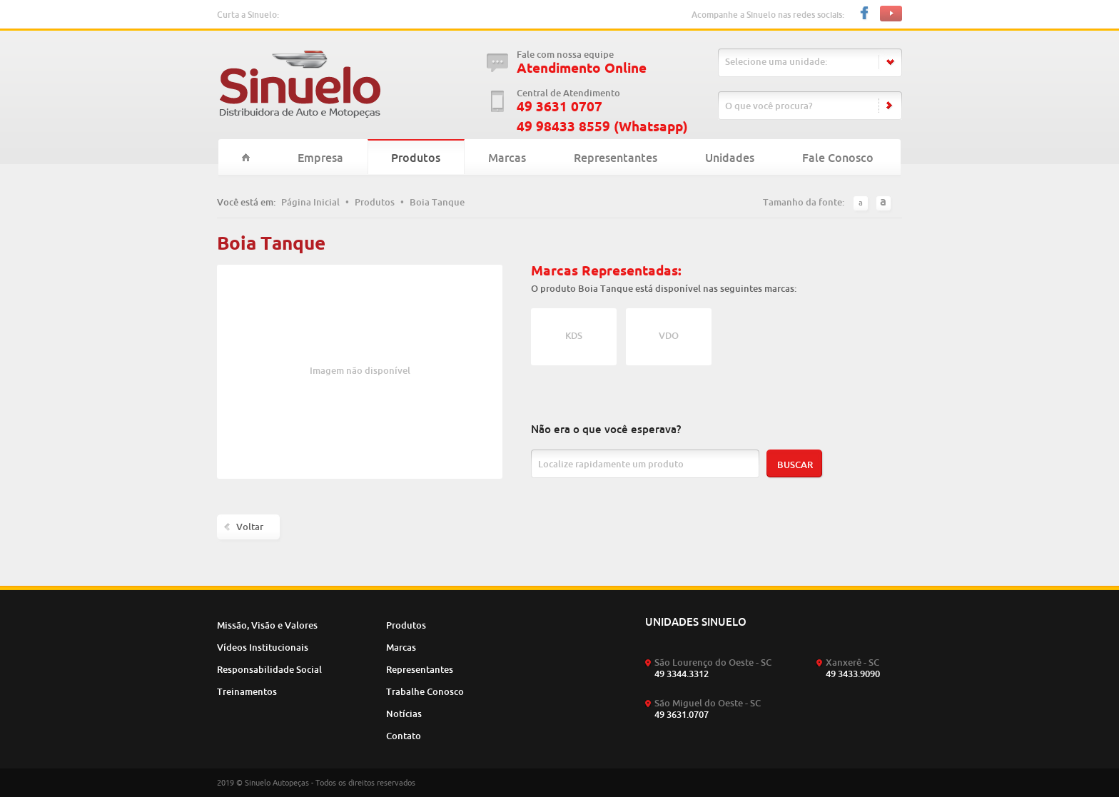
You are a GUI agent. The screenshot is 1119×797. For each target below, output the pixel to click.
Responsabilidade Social (269, 669)
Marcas (507, 158)
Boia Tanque (437, 202)
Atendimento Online (582, 68)
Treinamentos (247, 691)
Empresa (320, 158)
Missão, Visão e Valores (267, 625)
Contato (403, 735)
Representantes (615, 158)
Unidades (729, 158)
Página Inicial (310, 202)
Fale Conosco (838, 158)
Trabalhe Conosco (425, 691)
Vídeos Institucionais (262, 647)
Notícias (404, 713)
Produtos (415, 158)
